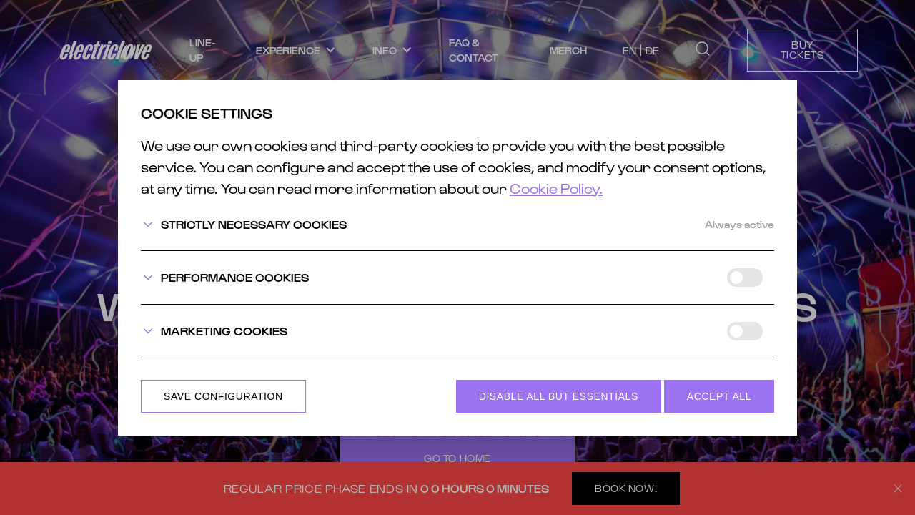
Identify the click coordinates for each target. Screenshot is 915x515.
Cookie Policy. (556, 188)
